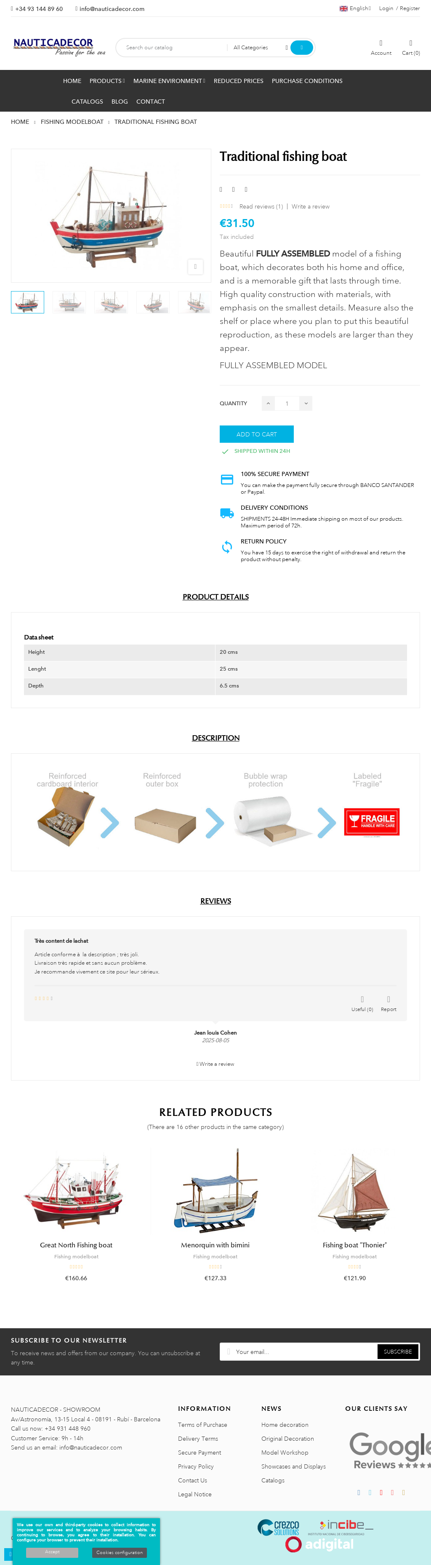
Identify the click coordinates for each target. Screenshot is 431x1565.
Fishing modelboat (76, 1257)
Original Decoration (287, 1438)
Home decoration (285, 1425)
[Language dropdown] (355, 8)
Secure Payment (199, 1452)
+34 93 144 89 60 (39, 9)
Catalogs (273, 1480)
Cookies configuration (119, 1553)
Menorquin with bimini (215, 1245)
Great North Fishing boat (76, 1245)
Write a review (311, 206)
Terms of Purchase (202, 1425)
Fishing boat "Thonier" (355, 1245)
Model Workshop (285, 1452)
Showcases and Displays (293, 1466)
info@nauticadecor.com (112, 9)
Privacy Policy (196, 1466)
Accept (52, 1552)
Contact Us (192, 1480)
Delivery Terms (198, 1438)
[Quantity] (287, 403)
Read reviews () (261, 206)
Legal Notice (195, 1494)
